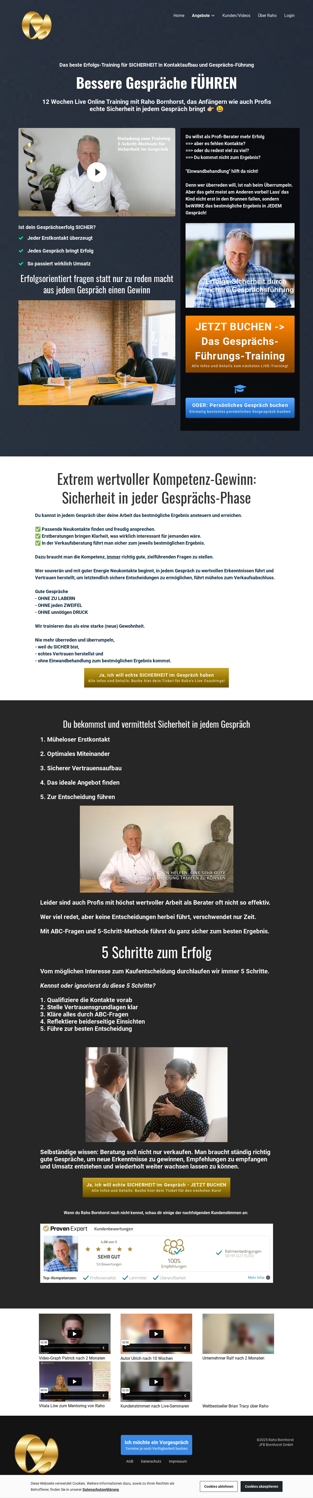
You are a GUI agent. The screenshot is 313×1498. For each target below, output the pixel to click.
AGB (129, 1461)
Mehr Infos (259, 1277)
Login (289, 15)
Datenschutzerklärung (101, 1489)
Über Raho (267, 15)
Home (179, 15)
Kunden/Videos (236, 15)
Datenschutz (151, 1461)
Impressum (178, 1461)
